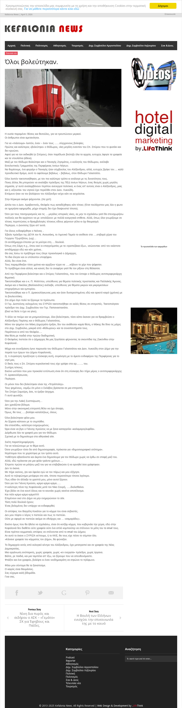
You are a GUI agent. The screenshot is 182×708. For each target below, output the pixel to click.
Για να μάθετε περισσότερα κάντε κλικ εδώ (66, 9)
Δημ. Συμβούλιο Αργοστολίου (105, 45)
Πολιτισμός (42, 45)
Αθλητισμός (59, 45)
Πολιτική (25, 45)
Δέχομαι (163, 6)
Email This (111, 593)
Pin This (87, 593)
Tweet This (40, 593)
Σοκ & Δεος (167, 45)
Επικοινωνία (170, 14)
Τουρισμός (77, 45)
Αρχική (11, 45)
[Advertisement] (153, 275)
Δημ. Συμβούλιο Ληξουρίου (141, 45)
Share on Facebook (16, 593)
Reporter (70, 660)
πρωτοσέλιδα (148, 247)
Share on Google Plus (64, 593)
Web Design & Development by (120, 705)
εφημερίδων (162, 247)
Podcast (70, 657)
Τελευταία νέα (11, 53)
